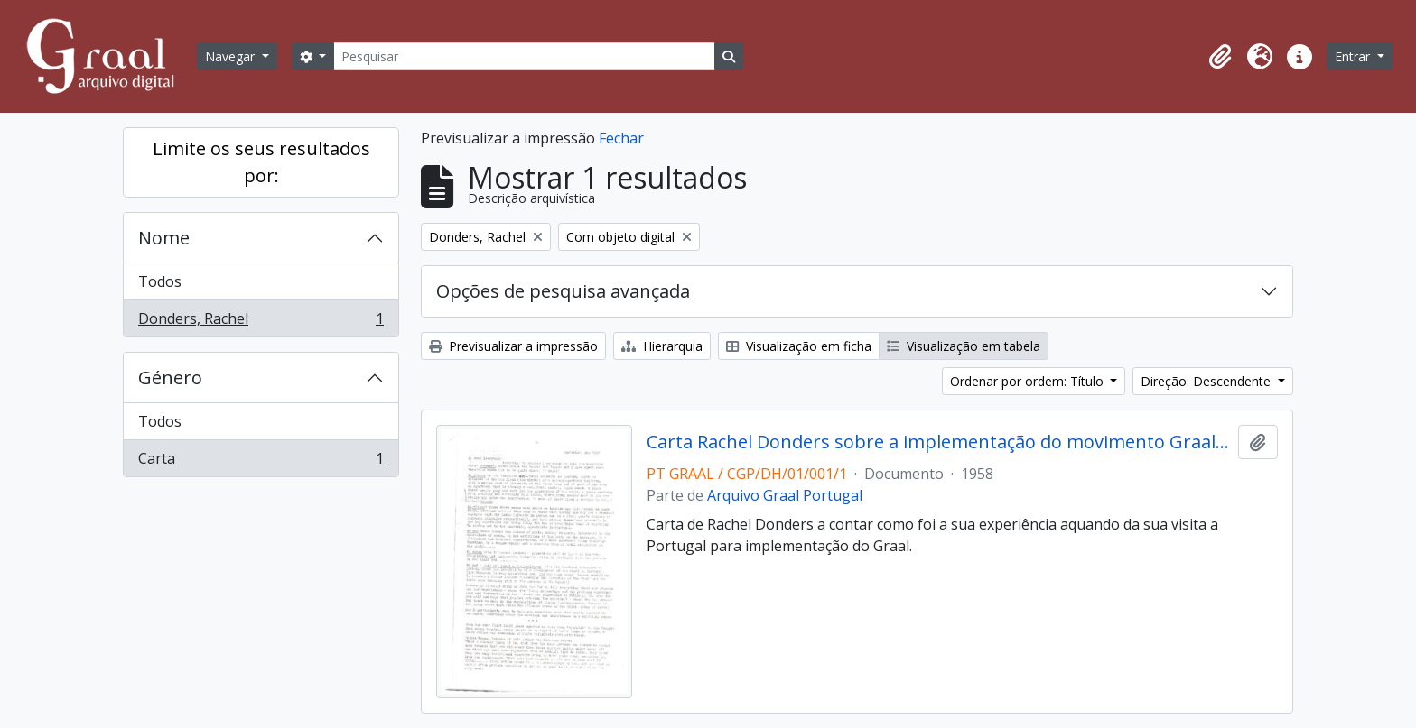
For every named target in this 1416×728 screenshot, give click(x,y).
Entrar (1354, 56)
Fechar (621, 138)
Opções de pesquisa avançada (563, 291)
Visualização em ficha (798, 346)
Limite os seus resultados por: (261, 162)
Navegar (231, 56)
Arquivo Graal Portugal (784, 495)
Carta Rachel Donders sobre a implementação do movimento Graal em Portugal (939, 442)
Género (170, 377)
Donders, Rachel (260, 322)
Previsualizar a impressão (513, 346)
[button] (1220, 57)
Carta (260, 461)
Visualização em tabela (963, 346)
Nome (164, 238)
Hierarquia (662, 346)
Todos (160, 281)
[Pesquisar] (523, 56)
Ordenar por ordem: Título (1028, 381)
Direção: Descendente (1207, 381)
